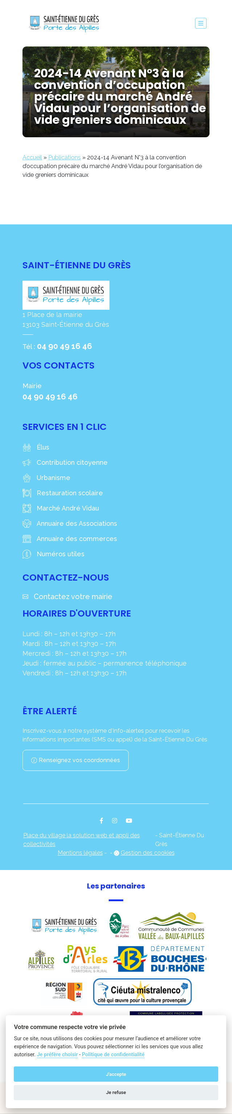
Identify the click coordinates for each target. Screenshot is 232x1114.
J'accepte (116, 1074)
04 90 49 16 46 (64, 346)
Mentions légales (80, 852)
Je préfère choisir (57, 1055)
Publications (64, 157)
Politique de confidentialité (113, 1055)
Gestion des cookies (148, 852)
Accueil (32, 157)
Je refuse (116, 1092)
